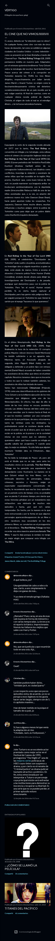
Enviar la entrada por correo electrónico (31, 553)
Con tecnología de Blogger (27, 932)
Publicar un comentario (17, 805)
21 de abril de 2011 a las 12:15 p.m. (26, 737)
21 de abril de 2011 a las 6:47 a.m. (26, 670)
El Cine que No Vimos (34, 557)
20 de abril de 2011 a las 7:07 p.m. (26, 634)
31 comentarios (21, 874)
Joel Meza (17, 723)
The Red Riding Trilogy (36, 561)
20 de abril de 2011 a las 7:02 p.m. (26, 603)
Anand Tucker (18, 557)
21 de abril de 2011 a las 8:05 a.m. (26, 715)
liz (14, 745)
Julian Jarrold (21, 561)
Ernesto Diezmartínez (22, 612)
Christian (17, 678)
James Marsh (10, 561)
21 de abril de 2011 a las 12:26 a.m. (26, 653)
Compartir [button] (9, 553)
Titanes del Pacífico (21, 908)
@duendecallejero (20, 575)
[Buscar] (48, 5)
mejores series (24, 760)
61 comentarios (21, 913)
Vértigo (11, 10)
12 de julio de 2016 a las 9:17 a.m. (26, 798)
